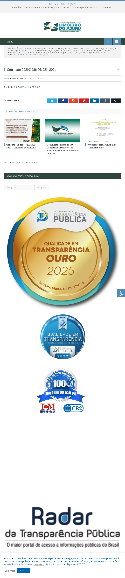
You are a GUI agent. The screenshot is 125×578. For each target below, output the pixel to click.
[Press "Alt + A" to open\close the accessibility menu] (121, 293)
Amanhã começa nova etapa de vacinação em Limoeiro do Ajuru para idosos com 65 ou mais (61, 7)
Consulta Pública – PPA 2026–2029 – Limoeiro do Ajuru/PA (21, 160)
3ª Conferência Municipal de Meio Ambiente (102, 160)
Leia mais (39, 564)
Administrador (15, 92)
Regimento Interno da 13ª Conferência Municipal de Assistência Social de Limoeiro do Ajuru (63, 163)
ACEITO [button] (23, 570)
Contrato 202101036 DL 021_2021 (22, 100)
